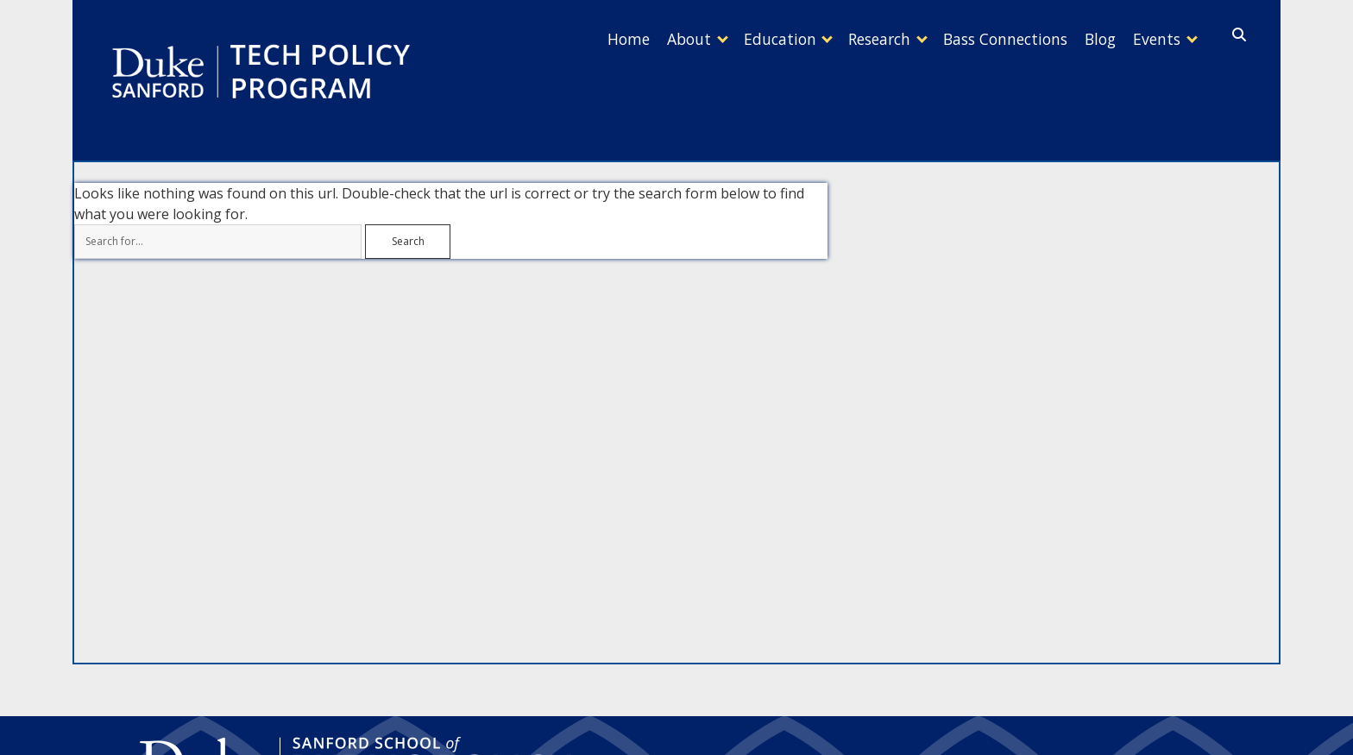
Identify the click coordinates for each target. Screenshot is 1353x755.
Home (568, 38)
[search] (1239, 35)
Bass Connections (979, 38)
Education (737, 38)
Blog (1082, 38)
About (637, 38)
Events (1148, 38)
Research (845, 38)
